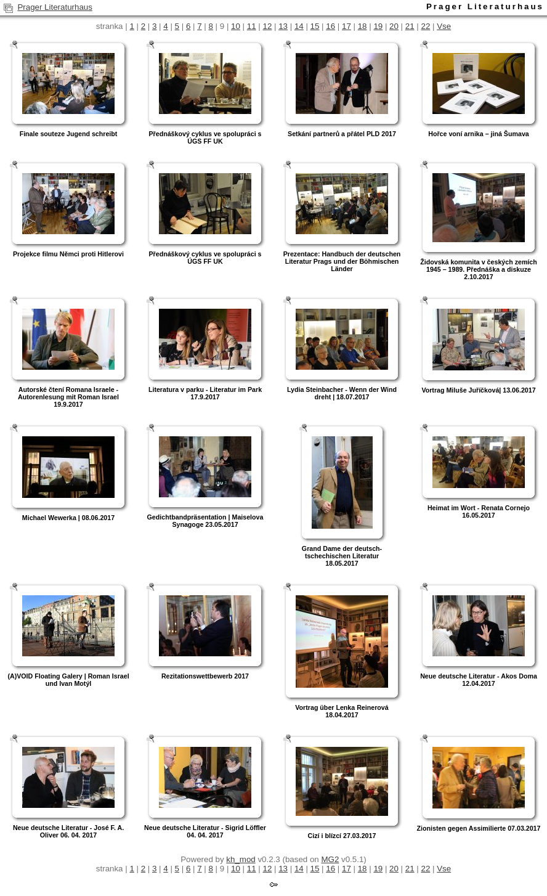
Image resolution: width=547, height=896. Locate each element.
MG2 (330, 859)
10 (235, 26)
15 (315, 26)
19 (378, 26)
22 (426, 26)
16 (330, 26)
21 (410, 26)
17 (346, 26)
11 (251, 26)
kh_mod (240, 859)
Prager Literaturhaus (54, 7)
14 (299, 26)
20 (394, 26)
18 (362, 26)
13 (283, 26)
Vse (444, 26)
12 (267, 26)
